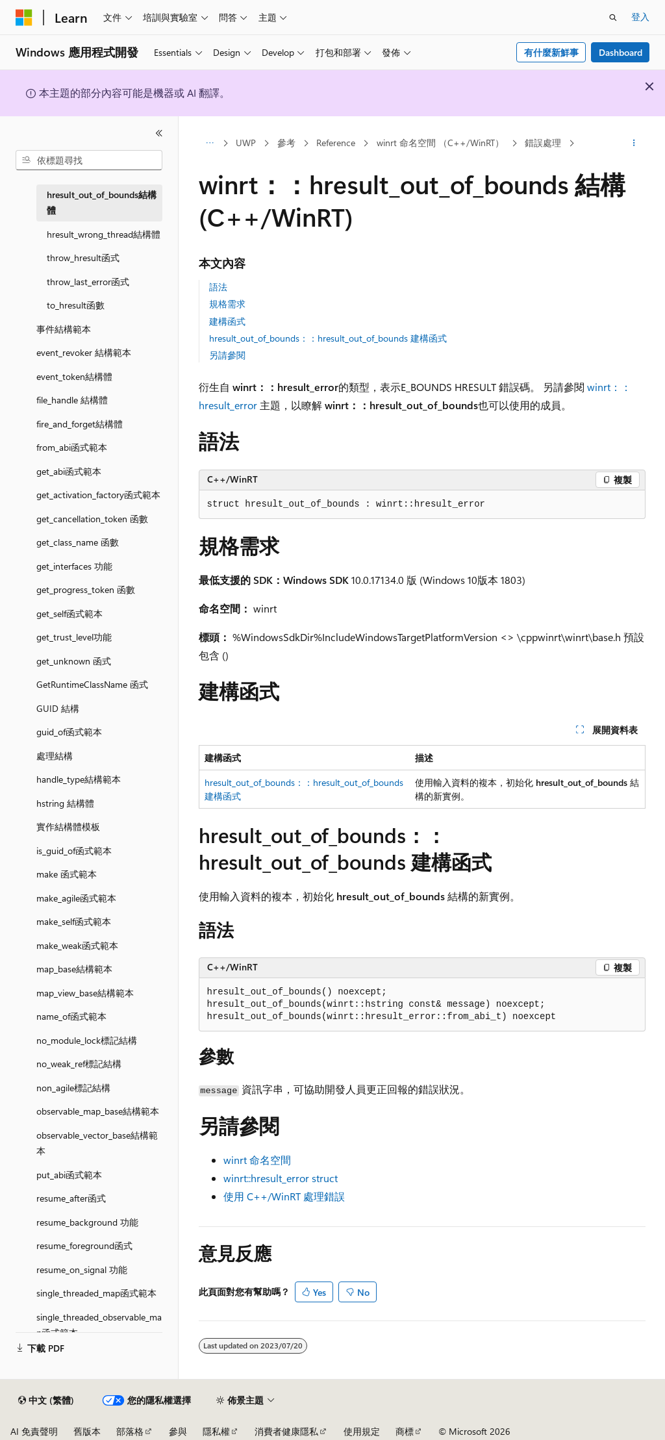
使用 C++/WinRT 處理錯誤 (284, 1196)
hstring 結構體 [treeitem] (65, 803)
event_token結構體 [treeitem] (74, 376)
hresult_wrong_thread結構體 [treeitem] (103, 234)
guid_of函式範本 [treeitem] (69, 732)
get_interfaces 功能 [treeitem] (74, 566)
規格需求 (227, 303)
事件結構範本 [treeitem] (63, 329)
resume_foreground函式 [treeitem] (84, 1245)
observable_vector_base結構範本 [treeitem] (97, 1143)
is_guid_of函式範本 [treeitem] (74, 850)
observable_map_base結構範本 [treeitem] (97, 1111)
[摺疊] (159, 133)
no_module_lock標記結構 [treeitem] (86, 1040)
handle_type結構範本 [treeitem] (78, 779)
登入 (640, 16)
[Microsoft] (24, 17)
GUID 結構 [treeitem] (57, 708)
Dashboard (620, 52)
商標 (404, 1431)
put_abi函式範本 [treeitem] (69, 1174)
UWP (246, 142)
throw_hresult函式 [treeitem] (83, 257)
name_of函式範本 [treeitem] (71, 1016)
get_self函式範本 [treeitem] (69, 613)
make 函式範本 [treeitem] (66, 874)
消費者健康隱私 (286, 1431)
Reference (335, 142)
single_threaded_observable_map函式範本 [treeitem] (99, 1325)
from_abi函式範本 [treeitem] (71, 447)
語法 (218, 287)
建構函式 (227, 321)
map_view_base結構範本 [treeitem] (85, 993)
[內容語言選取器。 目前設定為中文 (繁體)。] (46, 1400)
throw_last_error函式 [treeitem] (88, 281)
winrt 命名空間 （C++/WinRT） (440, 142)
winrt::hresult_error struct (280, 1178)
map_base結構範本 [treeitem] (74, 969)
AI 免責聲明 (34, 1431)
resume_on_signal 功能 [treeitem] (81, 1269)
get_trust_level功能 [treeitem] (74, 637)
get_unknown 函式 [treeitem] (73, 661)
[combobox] (89, 160)
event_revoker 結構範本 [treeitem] (83, 352)
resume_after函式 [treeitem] (71, 1198)
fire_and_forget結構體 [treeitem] (79, 424)
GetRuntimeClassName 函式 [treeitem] (92, 684)
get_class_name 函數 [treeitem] (77, 542)
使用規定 (362, 1431)
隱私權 (216, 1431)
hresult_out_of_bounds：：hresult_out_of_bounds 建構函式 (328, 338)
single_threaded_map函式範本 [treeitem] (96, 1293)
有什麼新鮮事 (551, 52)
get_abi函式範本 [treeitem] (68, 471)
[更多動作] (633, 143)
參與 (178, 1431)
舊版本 (87, 1431)
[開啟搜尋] (613, 17)
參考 (286, 142)
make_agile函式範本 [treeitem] (76, 898)
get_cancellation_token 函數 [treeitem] (92, 518)
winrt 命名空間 (257, 1160)
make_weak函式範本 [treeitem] (77, 945)
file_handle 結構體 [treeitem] (72, 400)
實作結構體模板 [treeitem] (68, 826)
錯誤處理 (543, 142)
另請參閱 (227, 355)
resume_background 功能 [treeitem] (87, 1222)
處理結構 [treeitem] (54, 756)
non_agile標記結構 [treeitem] (73, 1087)
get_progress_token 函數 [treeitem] (85, 589)
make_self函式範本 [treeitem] (73, 921)
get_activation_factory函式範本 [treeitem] (98, 494)
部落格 (130, 1431)
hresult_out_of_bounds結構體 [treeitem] (102, 202)
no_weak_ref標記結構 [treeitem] (78, 1063)
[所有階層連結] (210, 143)
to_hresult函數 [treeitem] (76, 305)
